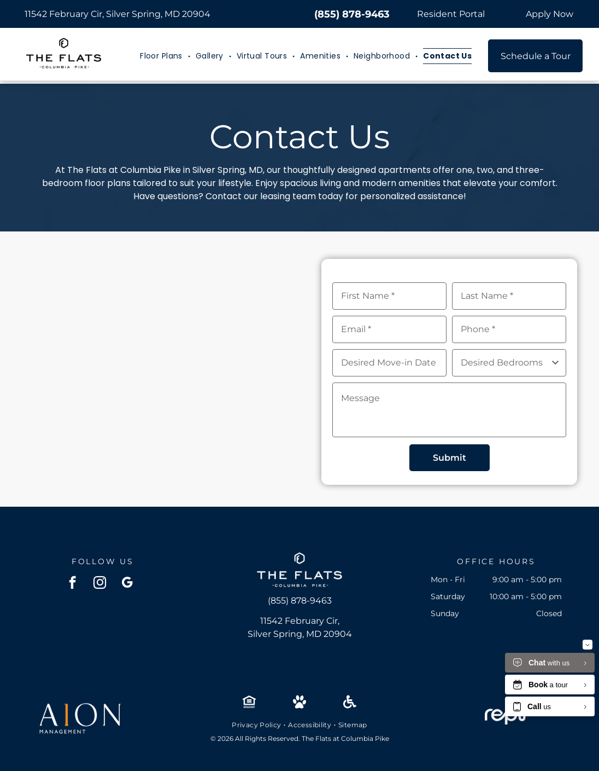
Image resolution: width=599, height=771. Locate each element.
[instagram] (99, 584)
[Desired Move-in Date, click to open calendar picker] (389, 362)
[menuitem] (162, 56)
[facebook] (72, 584)
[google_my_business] (127, 584)
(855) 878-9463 (352, 14)
